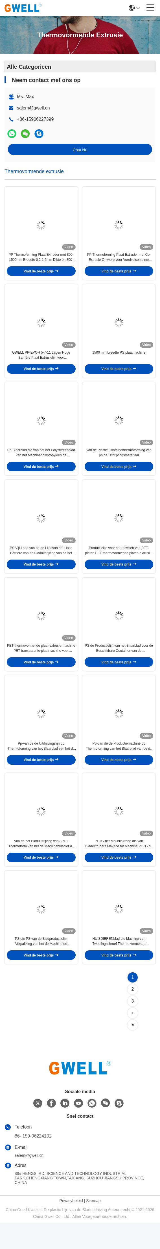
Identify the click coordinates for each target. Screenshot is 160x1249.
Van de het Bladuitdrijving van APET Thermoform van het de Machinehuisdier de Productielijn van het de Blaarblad (41, 866)
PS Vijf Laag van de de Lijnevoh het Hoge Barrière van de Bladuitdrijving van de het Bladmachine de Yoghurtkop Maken (41, 563)
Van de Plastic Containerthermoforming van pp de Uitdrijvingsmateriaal (119, 462)
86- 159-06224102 (33, 1161)
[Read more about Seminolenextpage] (133, 1039)
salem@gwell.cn (33, 108)
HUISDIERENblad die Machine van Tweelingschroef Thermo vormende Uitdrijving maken (118, 967)
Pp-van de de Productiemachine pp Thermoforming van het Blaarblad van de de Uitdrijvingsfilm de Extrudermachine (119, 765)
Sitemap (93, 1226)
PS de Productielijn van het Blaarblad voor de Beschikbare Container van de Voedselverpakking (119, 664)
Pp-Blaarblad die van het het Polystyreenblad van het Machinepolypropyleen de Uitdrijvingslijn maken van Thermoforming (41, 462)
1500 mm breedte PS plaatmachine (118, 359)
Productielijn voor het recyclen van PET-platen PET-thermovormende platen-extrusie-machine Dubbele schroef (119, 563)
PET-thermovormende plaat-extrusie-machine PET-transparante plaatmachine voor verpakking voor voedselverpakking (41, 664)
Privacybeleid (71, 1226)
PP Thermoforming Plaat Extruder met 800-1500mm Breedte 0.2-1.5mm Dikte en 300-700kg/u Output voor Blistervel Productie (41, 261)
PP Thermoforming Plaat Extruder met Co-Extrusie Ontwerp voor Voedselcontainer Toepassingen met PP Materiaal (119, 261)
